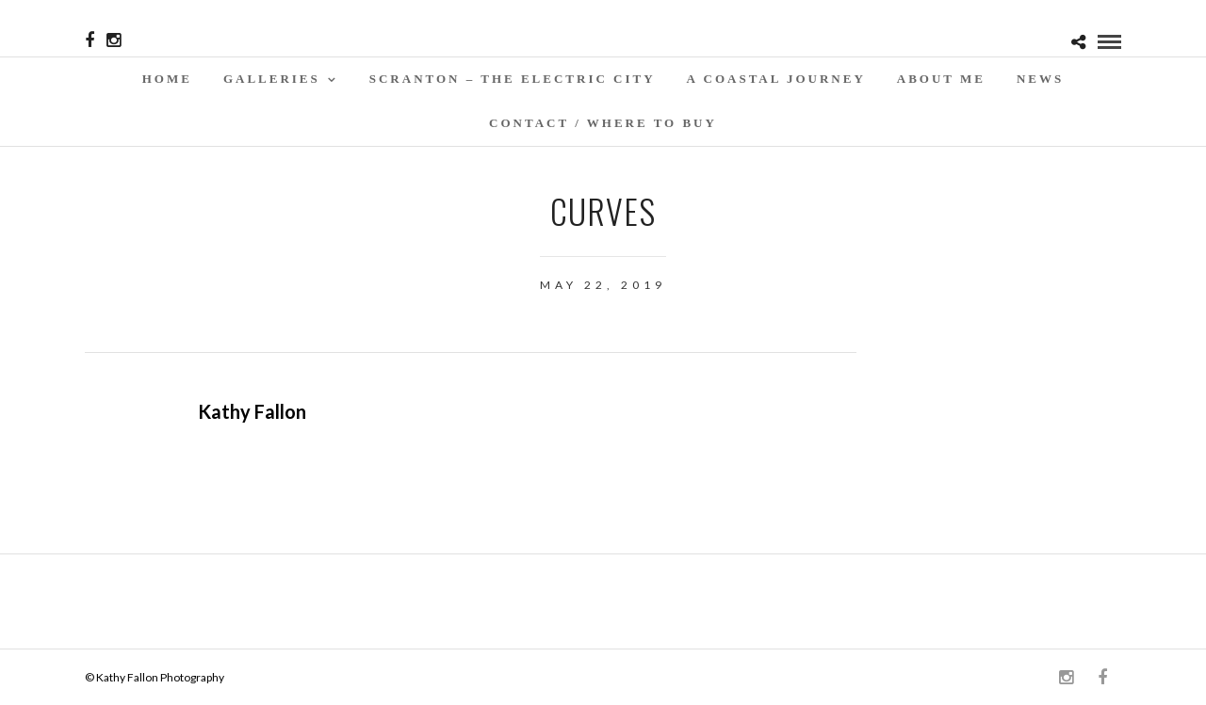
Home (167, 79)
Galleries (271, 79)
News (1040, 79)
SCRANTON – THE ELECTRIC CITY (512, 79)
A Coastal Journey (776, 79)
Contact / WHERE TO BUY (603, 123)
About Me (941, 79)
